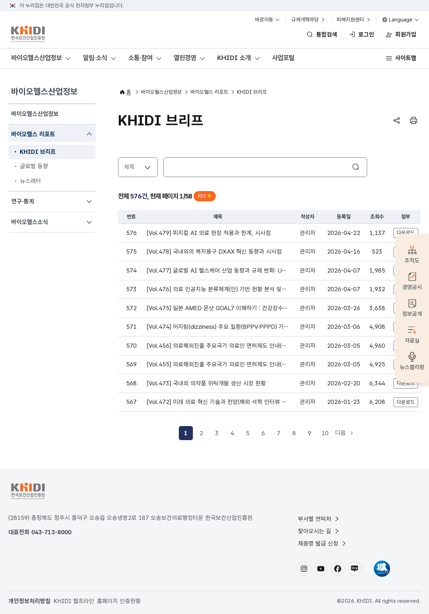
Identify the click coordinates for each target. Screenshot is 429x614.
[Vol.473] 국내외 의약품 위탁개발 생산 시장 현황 (206, 383)
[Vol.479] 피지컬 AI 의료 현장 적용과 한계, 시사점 (209, 232)
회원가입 (405, 34)
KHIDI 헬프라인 (73, 601)
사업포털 (283, 58)
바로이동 (267, 20)
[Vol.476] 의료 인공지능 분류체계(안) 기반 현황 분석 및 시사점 (214, 290)
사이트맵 (405, 57)
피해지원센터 (354, 20)
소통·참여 (140, 58)
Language (401, 20)
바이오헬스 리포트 (33, 134)
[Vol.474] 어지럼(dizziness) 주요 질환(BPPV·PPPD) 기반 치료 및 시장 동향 (215, 327)
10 (325, 433)
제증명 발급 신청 (322, 543)
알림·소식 (95, 58)
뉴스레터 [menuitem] (30, 180)
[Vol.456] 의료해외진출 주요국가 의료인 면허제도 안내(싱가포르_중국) (217, 346)
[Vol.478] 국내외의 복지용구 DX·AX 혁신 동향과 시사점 (214, 251)
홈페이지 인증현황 (119, 601)
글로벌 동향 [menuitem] (34, 166)
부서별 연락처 (319, 518)
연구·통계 (22, 201)
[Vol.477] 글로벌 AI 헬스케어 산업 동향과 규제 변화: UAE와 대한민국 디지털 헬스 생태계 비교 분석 (216, 271)
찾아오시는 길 (319, 531)
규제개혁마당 (308, 20)
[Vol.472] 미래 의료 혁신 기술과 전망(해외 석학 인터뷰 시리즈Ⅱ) (217, 402)
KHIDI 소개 (234, 58)
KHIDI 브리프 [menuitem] (38, 151)
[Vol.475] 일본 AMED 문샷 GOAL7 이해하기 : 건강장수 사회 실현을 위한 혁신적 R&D (215, 309)
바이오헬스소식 (29, 221)
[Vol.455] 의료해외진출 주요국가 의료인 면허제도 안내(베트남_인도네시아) (217, 365)
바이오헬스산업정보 (36, 58)
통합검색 (326, 34)
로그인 (366, 34)
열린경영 (185, 58)
